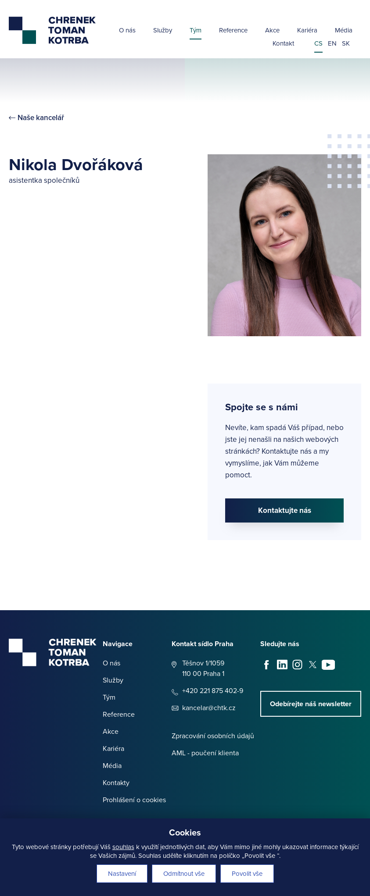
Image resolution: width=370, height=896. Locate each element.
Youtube (328, 664)
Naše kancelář (41, 117)
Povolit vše (247, 873)
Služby (162, 30)
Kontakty (116, 783)
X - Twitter (313, 664)
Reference (233, 30)
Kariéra (307, 30)
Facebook (266, 664)
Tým (195, 30)
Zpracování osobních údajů (213, 736)
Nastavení (122, 873)
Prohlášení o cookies (134, 800)
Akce (272, 30)
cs (318, 43)
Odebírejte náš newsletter (311, 704)
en (332, 43)
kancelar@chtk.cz (209, 708)
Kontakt (283, 43)
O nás (127, 30)
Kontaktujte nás (284, 510)
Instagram (297, 664)
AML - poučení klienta (205, 753)
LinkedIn (282, 664)
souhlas (123, 847)
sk (346, 43)
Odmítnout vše (184, 873)
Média (343, 30)
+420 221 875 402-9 (212, 691)
